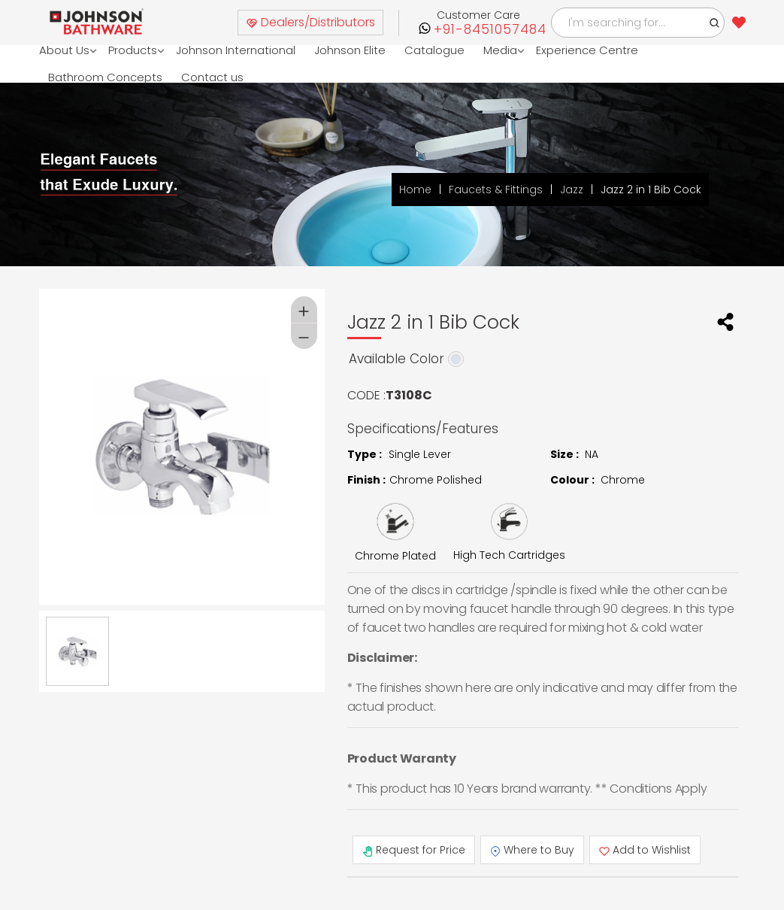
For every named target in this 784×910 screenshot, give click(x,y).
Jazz (571, 189)
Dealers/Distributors (310, 22)
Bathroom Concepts (105, 77)
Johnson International (236, 50)
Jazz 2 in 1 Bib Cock (651, 189)
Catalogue (435, 50)
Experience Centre (588, 50)
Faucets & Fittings (496, 189)
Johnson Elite (350, 50)
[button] (715, 23)
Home (415, 189)
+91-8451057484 (490, 29)
